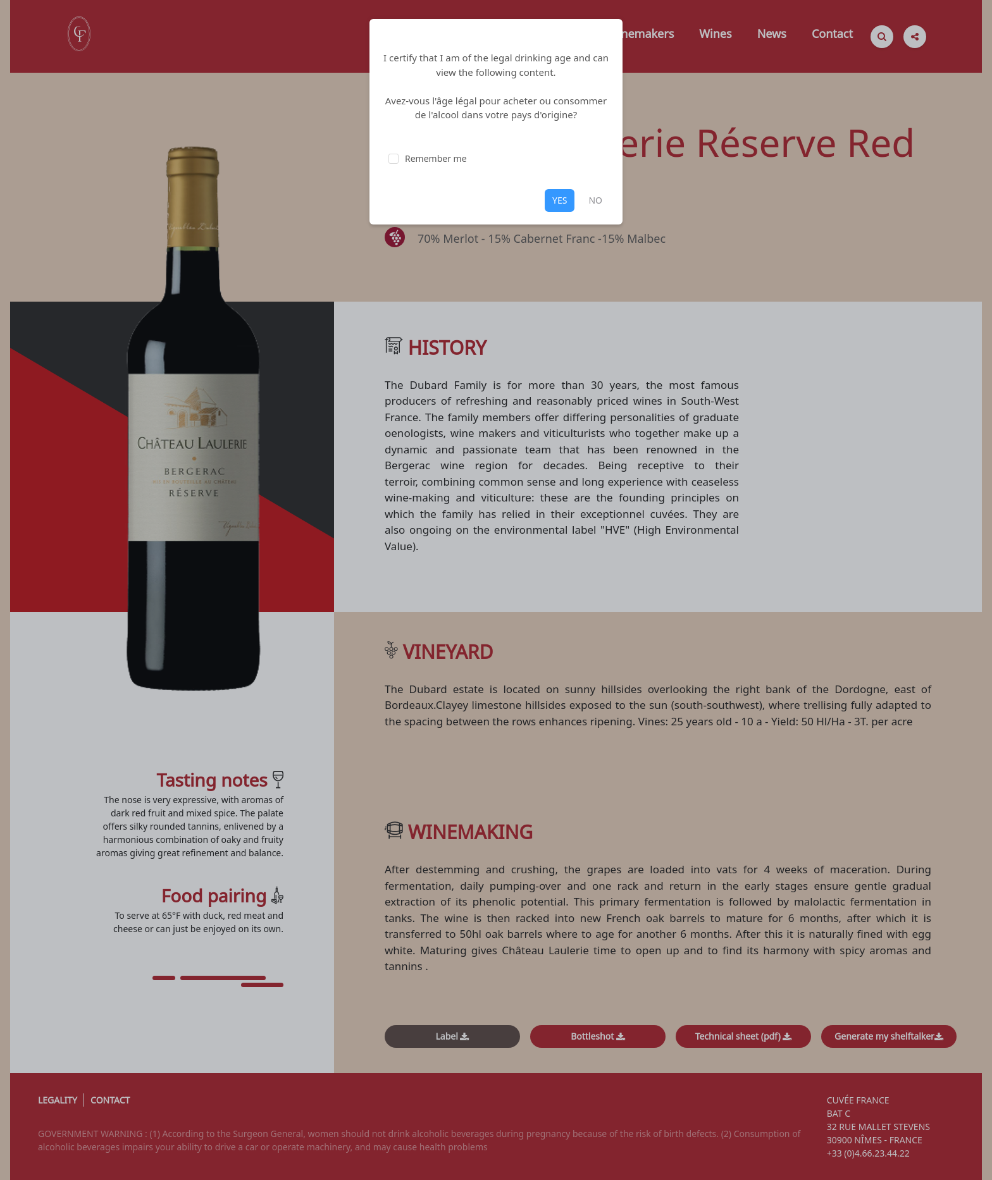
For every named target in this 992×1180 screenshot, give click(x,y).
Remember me (436, 158)
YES (559, 200)
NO (595, 200)
